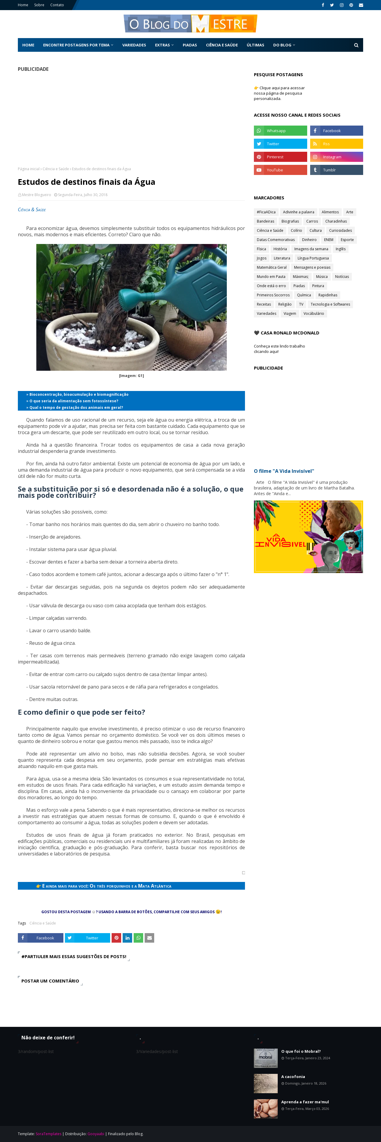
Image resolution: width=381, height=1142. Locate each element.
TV (301, 304)
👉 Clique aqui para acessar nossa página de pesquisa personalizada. (279, 93)
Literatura (282, 258)
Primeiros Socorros (273, 295)
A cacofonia (293, 1076)
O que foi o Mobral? (301, 1051)
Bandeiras (265, 221)
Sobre (39, 4)
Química (304, 295)
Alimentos (330, 212)
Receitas (264, 304)
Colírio (296, 230)
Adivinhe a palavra (298, 212)
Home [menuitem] (28, 45)
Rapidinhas (327, 295)
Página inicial (29, 168)
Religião (285, 304)
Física (261, 248)
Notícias (342, 276)
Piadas (299, 285)
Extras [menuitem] (162, 45)
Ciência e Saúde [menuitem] (222, 45)
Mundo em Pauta (271, 276)
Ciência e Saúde (56, 168)
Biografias (290, 221)
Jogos (261, 258)
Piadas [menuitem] (190, 45)
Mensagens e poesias (312, 267)
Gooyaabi (96, 1133)
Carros (312, 221)
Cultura (316, 230)
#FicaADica (266, 212)
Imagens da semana (311, 248)
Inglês (341, 248)
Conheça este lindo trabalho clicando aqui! (279, 348)
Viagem (290, 313)
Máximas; (301, 276)
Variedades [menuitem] (134, 45)
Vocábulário (314, 313)
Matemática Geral (272, 267)
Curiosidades (340, 230)
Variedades (266, 313)
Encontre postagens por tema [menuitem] (76, 45)
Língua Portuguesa (313, 258)
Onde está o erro (271, 285)
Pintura (318, 285)
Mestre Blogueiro (36, 194)
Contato (57, 4)
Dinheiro (309, 239)
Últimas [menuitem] (255, 45)
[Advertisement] (131, 119)
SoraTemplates (48, 1133)
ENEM (328, 239)
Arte (349, 212)
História (280, 248)
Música (322, 276)
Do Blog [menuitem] (282, 45)
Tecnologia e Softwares (330, 304)
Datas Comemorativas (276, 239)
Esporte (347, 239)
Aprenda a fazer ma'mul (305, 1102)
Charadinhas (336, 221)
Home (23, 4)
